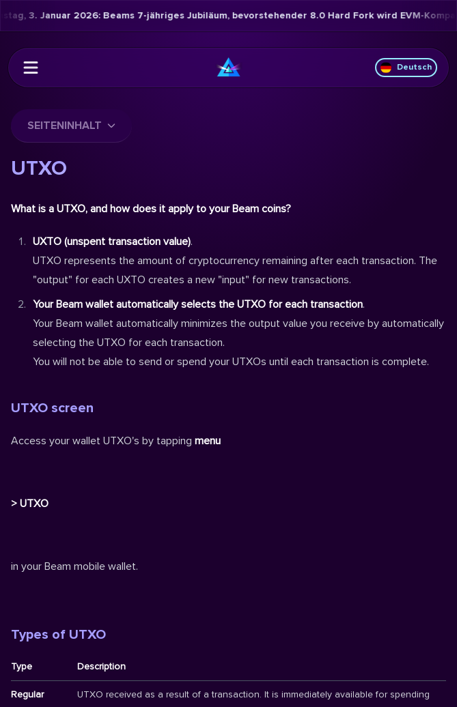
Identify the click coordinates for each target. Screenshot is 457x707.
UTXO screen (52, 408)
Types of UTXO (58, 634)
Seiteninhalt (71, 125)
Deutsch (406, 67)
